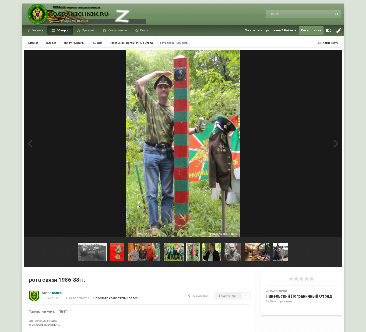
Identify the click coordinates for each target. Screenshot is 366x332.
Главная (37, 30)
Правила (88, 30)
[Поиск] (290, 14)
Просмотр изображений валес (115, 298)
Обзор (61, 30)
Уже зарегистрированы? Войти (270, 30)
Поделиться (198, 295)
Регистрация (311, 30)
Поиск (144, 30)
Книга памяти (117, 30)
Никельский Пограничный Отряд (299, 296)
